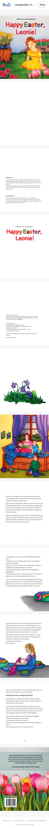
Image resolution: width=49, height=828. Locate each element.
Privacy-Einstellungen (25, 824)
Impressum (7, 820)
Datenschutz (19, 820)
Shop (42, 4)
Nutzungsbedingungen (37, 820)
